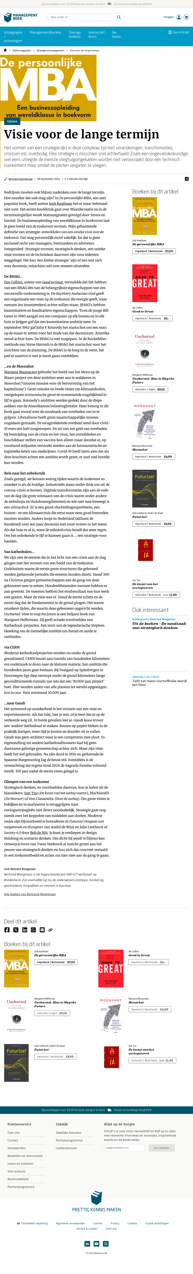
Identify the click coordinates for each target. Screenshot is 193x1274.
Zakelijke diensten (68, 1132)
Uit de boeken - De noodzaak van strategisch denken (159, 626)
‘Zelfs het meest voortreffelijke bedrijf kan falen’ (159, 683)
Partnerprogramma (21, 1187)
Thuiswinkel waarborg (32, 1223)
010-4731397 (181, 32)
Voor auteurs (16, 1171)
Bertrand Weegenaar (20, 178)
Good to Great (52, 282)
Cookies (132, 1223)
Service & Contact (87, 1228)
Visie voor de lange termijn (84, 50)
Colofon (97, 1223)
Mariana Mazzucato (20, 372)
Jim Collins (13, 282)
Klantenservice (19, 1124)
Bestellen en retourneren (25, 1156)
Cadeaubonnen (66, 1148)
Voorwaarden (17, 1148)
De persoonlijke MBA (148, 244)
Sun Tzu (31, 793)
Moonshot (140, 450)
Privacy (115, 1223)
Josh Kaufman (60, 203)
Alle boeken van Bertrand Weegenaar (30, 894)
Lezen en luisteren (21, 1163)
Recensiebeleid (18, 1179)
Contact (13, 1140)
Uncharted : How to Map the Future (153, 380)
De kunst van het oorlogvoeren (145, 586)
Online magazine (21, 50)
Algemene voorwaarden (70, 1223)
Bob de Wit (39, 833)
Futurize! (139, 517)
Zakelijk (62, 1124)
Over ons (14, 1132)
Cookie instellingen (156, 1223)
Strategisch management (50, 50)
